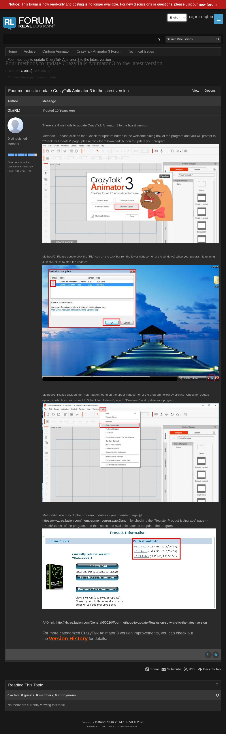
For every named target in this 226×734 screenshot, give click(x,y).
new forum (208, 4)
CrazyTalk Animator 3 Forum (99, 51)
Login (193, 17)
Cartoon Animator (56, 51)
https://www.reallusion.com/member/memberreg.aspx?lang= (85, 520)
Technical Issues (141, 51)
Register (207, 17)
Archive (30, 51)
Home (12, 51)
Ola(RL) (26, 70)
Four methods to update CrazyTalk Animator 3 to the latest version (59, 59)
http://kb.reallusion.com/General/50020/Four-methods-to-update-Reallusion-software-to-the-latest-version (131, 622)
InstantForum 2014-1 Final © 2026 (119, 722)
